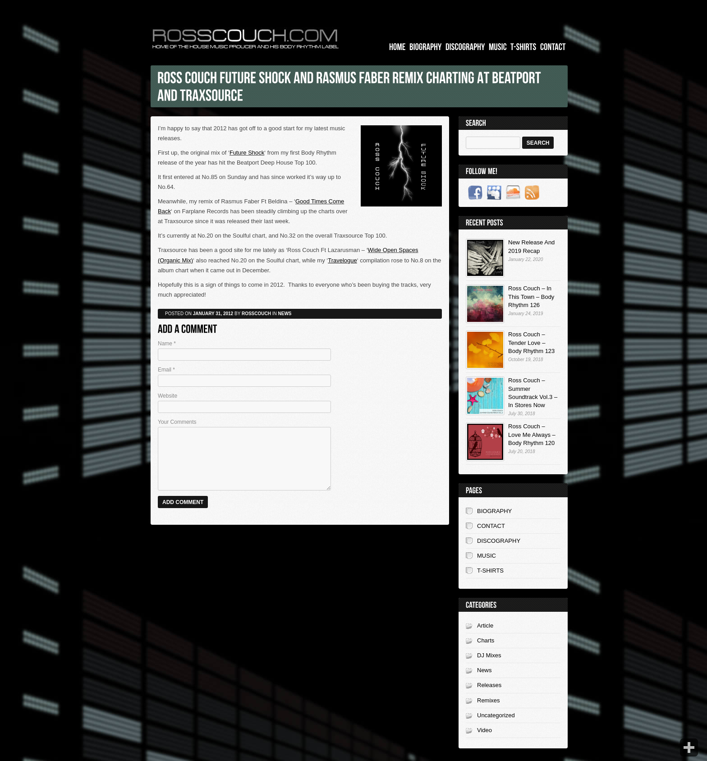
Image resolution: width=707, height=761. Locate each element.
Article (485, 625)
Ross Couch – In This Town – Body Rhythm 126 (531, 296)
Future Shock (247, 152)
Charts (485, 640)
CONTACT (491, 526)
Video (484, 730)
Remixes (488, 700)
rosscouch (256, 313)
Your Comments (177, 422)
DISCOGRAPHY (498, 540)
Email (166, 370)
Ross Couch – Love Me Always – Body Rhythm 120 (532, 434)
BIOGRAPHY (494, 511)
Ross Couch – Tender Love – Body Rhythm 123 (531, 342)
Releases (489, 685)
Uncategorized (496, 715)
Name (167, 343)
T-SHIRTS (490, 570)
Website (167, 396)
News (484, 670)
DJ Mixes (489, 655)
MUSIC (486, 555)
